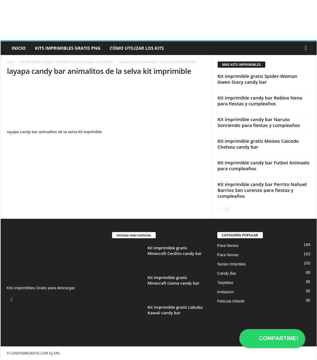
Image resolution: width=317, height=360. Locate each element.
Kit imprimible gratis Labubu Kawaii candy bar (175, 310)
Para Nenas (228, 254)
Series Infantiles (231, 264)
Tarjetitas (225, 282)
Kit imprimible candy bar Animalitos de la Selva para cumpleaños (66, 62)
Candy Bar (226, 273)
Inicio (19, 48)
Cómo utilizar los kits (137, 48)
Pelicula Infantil (230, 301)
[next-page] (226, 209)
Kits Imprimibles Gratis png (68, 48)
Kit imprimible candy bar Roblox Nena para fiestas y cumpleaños (260, 101)
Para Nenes (228, 245)
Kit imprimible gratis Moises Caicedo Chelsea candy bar (258, 144)
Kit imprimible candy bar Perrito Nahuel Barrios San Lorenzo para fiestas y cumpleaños (262, 190)
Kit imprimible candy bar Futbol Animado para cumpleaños (264, 165)
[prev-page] (220, 209)
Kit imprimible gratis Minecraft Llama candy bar (174, 280)
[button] (307, 48)
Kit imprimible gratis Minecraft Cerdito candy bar (175, 250)
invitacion (225, 292)
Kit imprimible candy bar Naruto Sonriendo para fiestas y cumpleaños (259, 122)
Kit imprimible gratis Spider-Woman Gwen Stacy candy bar (257, 79)
